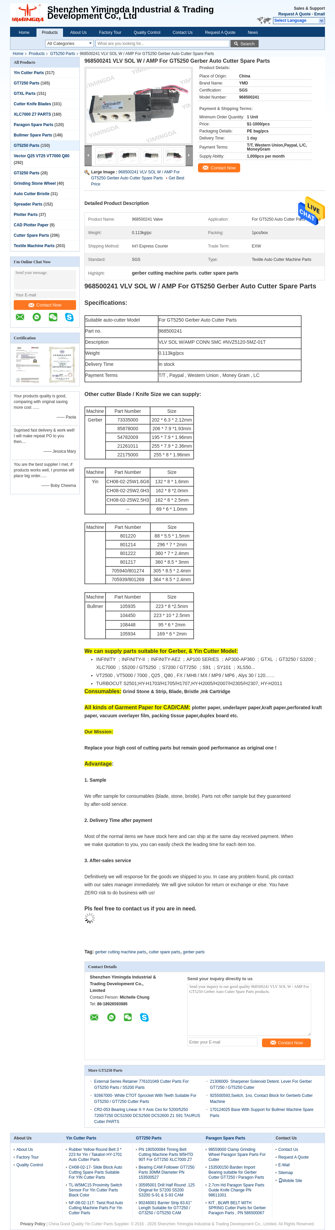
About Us (78, 32)
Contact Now (44, 305)
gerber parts (194, 952)
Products (50, 32)
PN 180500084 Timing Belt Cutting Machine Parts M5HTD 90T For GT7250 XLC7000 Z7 (166, 1154)
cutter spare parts (164, 952)
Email (319, 14)
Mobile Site (290, 1180)
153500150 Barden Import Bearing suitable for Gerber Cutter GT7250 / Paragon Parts (236, 1172)
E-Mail (284, 1165)
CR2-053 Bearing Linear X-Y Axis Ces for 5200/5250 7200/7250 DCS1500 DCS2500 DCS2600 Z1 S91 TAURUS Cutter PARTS (147, 1115)
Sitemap (285, 1172)
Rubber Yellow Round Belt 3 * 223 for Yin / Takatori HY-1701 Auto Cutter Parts (95, 1154)
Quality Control (147, 32)
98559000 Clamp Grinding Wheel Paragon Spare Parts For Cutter (237, 1154)
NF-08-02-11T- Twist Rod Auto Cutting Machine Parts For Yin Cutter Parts (96, 1207)
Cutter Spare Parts (31, 235)
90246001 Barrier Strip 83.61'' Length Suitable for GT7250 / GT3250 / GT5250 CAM (165, 1207)
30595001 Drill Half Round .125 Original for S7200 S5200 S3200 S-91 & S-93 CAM (167, 1190)
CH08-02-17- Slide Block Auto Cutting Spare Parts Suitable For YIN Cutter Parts (95, 1172)
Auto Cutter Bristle (32, 193)
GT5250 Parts (62, 53)
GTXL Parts (25, 93)
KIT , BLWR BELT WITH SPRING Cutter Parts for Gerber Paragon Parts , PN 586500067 (237, 1207)
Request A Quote (294, 14)
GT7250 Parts (27, 83)
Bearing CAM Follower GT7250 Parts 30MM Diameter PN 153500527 (167, 1172)
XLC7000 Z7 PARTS (32, 114)
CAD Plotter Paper (31, 225)
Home (24, 32)
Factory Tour (110, 32)
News (253, 32)
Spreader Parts (28, 204)
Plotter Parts (26, 214)
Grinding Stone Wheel (35, 183)
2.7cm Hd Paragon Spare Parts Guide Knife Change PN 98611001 (236, 1190)
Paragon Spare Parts (33, 124)
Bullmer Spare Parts (33, 135)
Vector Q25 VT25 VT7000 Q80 (41, 156)
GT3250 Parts (27, 173)
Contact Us (183, 32)
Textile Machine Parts (34, 245)
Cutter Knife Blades (32, 104)
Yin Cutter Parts (29, 72)
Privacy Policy (32, 1224)
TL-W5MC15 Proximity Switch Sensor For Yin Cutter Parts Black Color (95, 1190)
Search (248, 43)
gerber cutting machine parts (120, 952)
